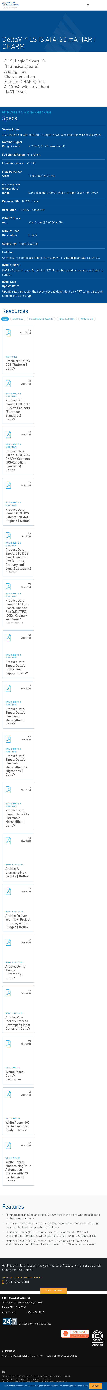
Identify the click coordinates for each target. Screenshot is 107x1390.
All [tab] (5, 319)
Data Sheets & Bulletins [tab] (41, 319)
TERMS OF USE (8, 1376)
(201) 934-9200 (15, 1282)
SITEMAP (67, 1376)
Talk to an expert (53, 1290)
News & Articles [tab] (67, 319)
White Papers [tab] (87, 319)
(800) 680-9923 (35, 1312)
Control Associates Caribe (61, 1355)
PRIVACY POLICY (24, 1376)
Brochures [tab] (18, 319)
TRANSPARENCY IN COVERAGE (47, 1376)
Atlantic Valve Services (15, 1355)
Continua (37, 1355)
